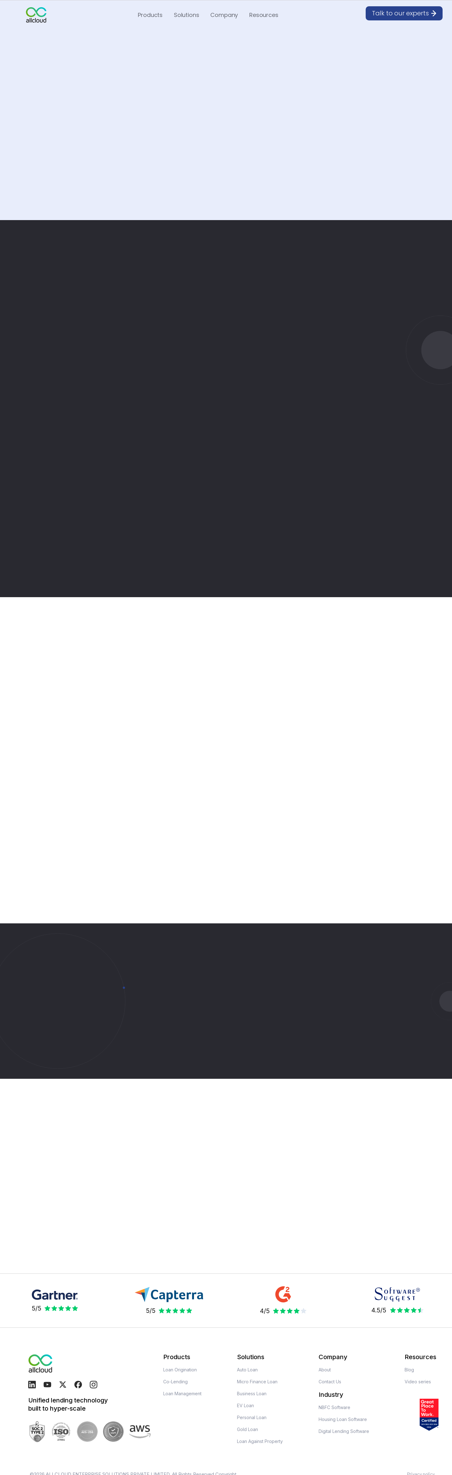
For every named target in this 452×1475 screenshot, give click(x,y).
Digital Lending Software (344, 1431)
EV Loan (245, 1405)
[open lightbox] (77, 1249)
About (325, 1369)
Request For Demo (54, 148)
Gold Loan (247, 1429)
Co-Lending (175, 1381)
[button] (150, 15)
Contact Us (330, 1381)
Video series (418, 1381)
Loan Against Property (260, 1441)
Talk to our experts (51, 1055)
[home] (36, 15)
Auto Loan (247, 1369)
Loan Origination (180, 1369)
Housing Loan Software (343, 1419)
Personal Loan (251, 1417)
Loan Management (182, 1393)
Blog (409, 1369)
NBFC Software (334, 1407)
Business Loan (251, 1393)
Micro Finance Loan (257, 1381)
